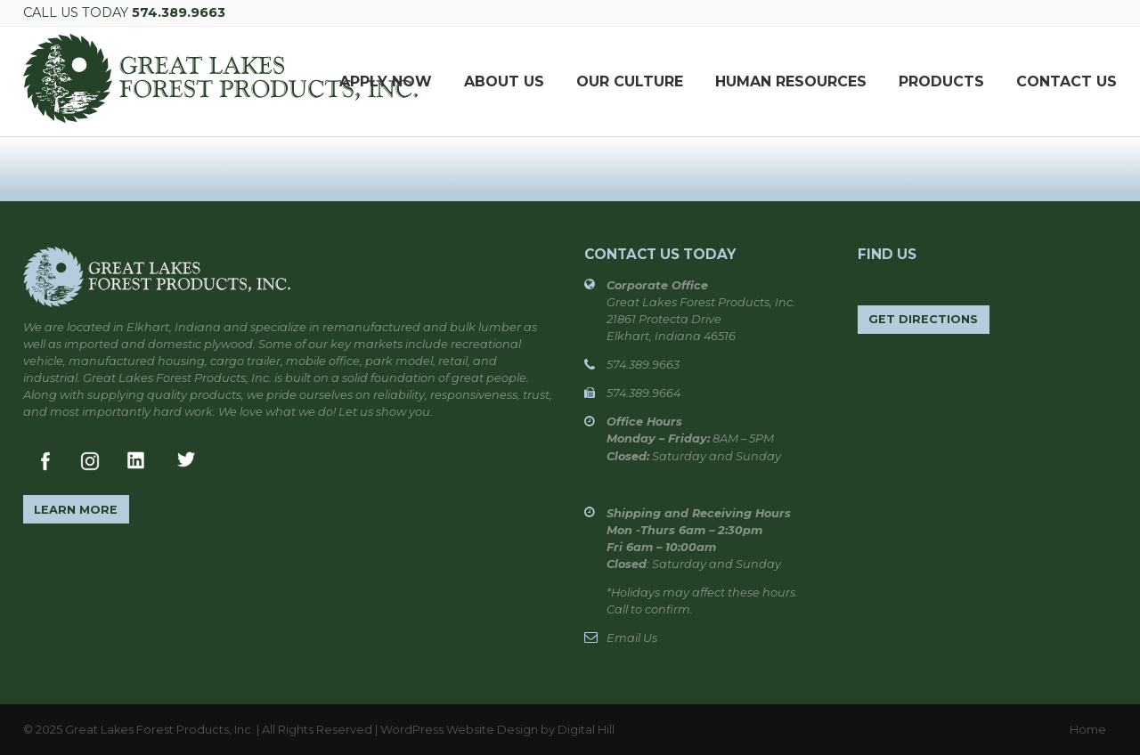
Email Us (632, 638)
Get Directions (923, 319)
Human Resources (791, 81)
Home (1088, 729)
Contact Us (1066, 81)
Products (941, 81)
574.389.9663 (178, 12)
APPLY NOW (385, 81)
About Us (504, 81)
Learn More (76, 509)
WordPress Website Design (459, 729)
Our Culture (629, 81)
